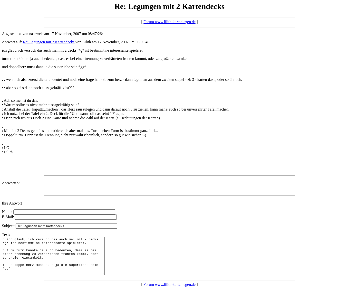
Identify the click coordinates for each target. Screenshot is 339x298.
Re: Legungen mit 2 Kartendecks (49, 42)
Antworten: (11, 183)
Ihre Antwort (12, 203)
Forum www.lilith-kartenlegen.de (170, 22)
